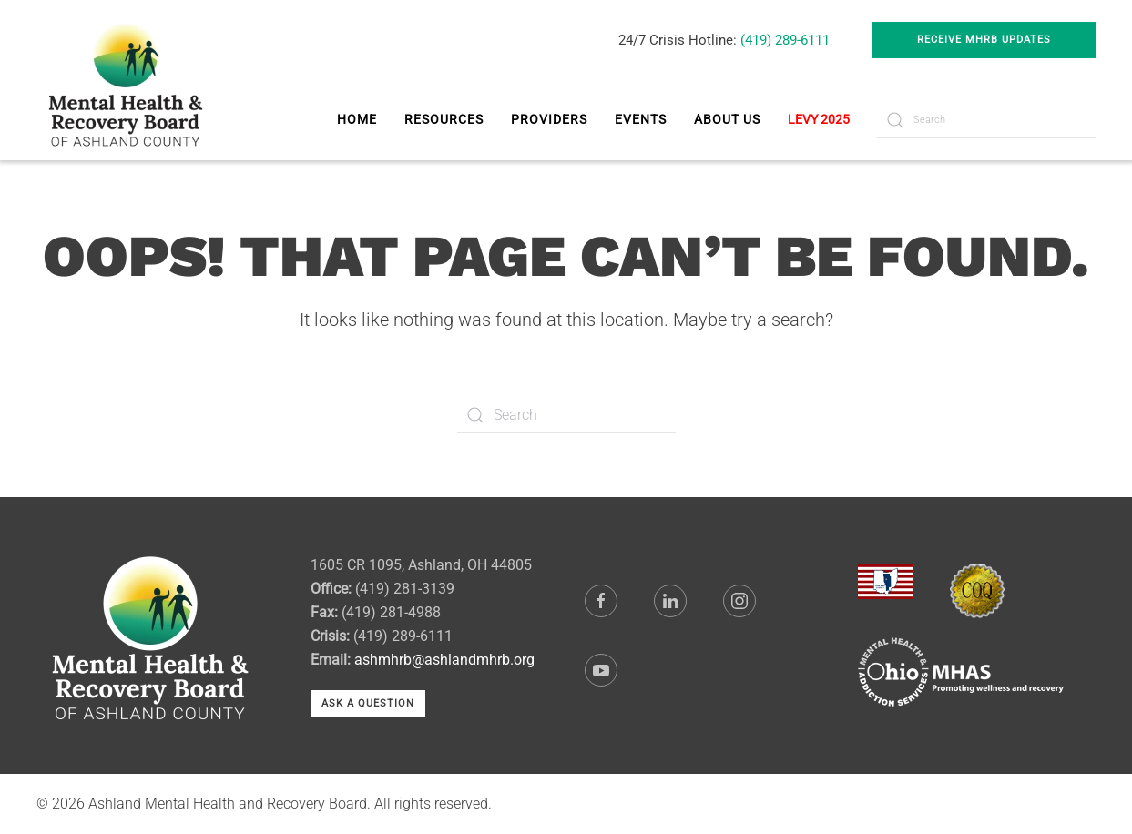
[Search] (986, 120)
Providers (549, 119)
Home (357, 119)
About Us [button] (727, 119)
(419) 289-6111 (785, 40)
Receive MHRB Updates (984, 40)
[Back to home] (127, 80)
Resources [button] (444, 119)
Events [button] (641, 119)
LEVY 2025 (819, 119)
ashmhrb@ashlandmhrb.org (444, 659)
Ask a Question (367, 703)
